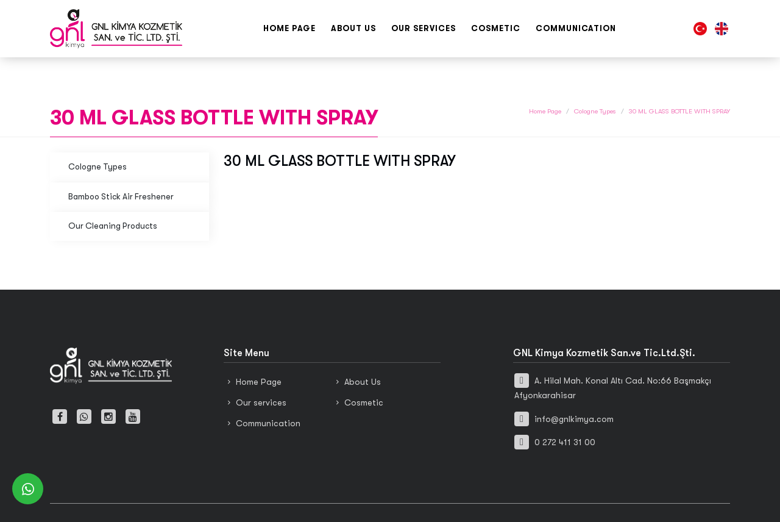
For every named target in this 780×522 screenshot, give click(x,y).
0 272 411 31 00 (554, 415)
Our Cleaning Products (112, 199)
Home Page (289, 28)
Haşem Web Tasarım (453, 499)
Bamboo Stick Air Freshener (121, 169)
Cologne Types (595, 84)
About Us (353, 28)
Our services (423, 28)
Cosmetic (495, 28)
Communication (576, 28)
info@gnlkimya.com (564, 391)
